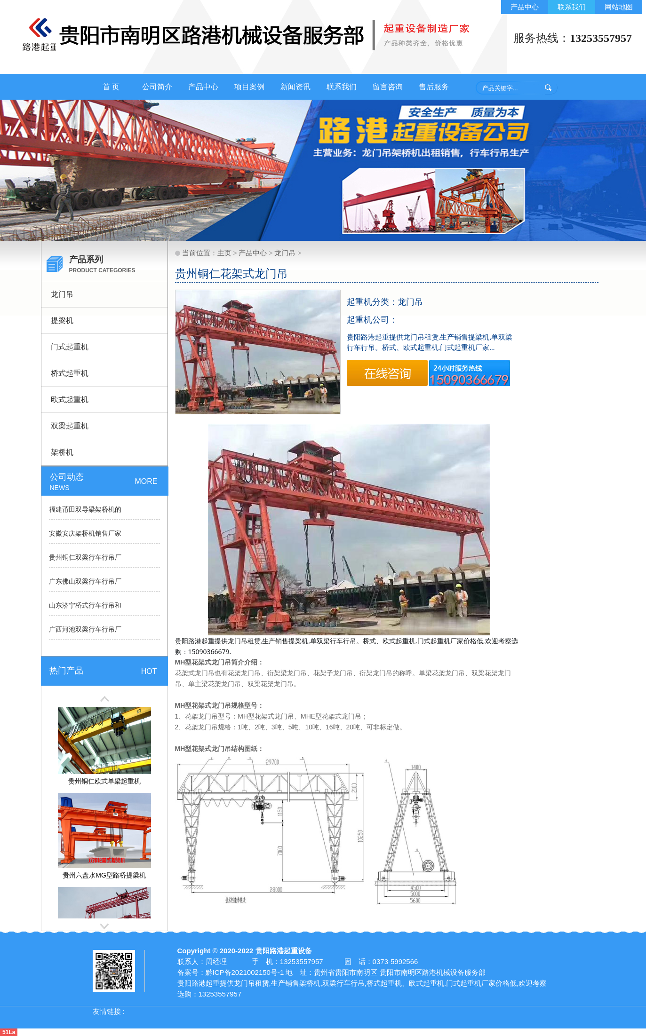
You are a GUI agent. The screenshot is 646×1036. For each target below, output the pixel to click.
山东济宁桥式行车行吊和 (85, 605)
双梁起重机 (69, 426)
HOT (149, 671)
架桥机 (62, 452)
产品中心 (524, 7)
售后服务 (434, 87)
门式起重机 (69, 347)
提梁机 (62, 320)
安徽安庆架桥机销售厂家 (85, 533)
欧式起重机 (69, 399)
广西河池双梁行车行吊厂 (85, 629)
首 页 (111, 87)
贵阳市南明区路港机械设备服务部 (433, 972)
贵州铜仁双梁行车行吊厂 (85, 557)
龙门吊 (62, 294)
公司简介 (157, 87)
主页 (224, 253)
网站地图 (619, 7)
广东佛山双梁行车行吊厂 (85, 581)
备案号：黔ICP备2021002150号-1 (230, 972)
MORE (146, 481)
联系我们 (572, 7)
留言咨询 (388, 87)
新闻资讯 (295, 87)
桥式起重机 (69, 373)
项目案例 (249, 87)
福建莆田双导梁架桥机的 (85, 509)
